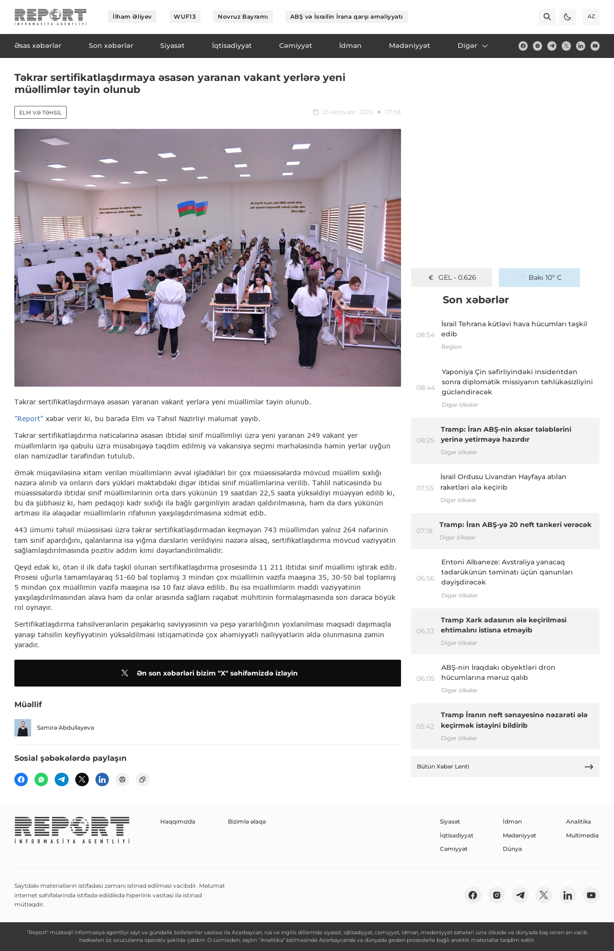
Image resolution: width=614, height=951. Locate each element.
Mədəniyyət (519, 835)
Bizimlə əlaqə (247, 821)
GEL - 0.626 (451, 277)
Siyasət (450, 821)
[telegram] (551, 45)
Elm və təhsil (40, 112)
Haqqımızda (177, 821)
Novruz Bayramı (243, 16)
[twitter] (566, 45)
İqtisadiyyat (456, 835)
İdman (512, 821)
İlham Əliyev (132, 16)
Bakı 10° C (540, 277)
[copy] (142, 779)
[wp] (41, 779)
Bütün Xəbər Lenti (505, 767)
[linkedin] (580, 45)
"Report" (28, 418)
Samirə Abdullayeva (54, 727)
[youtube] (595, 45)
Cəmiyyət (454, 848)
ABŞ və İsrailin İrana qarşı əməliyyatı (346, 16)
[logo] (50, 17)
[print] (122, 779)
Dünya (512, 848)
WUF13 (185, 16)
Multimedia (582, 835)
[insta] (537, 45)
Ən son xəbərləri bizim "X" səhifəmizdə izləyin (208, 673)
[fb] (523, 45)
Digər (473, 45)
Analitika (578, 821)
